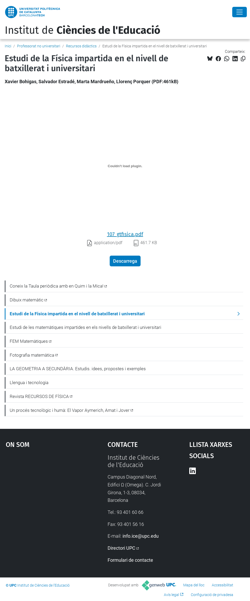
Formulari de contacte (130, 560)
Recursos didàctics (81, 46)
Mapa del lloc (193, 585)
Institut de (82, 30)
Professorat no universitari (38, 46)
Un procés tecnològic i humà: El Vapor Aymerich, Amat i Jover (70, 410)
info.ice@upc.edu (141, 536)
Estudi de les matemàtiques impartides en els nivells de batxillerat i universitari (85, 327)
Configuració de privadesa (212, 595)
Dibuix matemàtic (26, 299)
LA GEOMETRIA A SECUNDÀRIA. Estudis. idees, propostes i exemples (78, 368)
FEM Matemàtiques (29, 341)
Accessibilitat (222, 585)
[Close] (239, 12)
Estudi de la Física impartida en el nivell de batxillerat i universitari (77, 313)
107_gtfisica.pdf (125, 234)
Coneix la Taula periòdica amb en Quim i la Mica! (56, 286)
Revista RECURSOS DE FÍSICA (39, 396)
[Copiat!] (243, 59)
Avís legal (171, 595)
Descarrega (125, 261)
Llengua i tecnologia (29, 382)
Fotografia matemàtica (32, 355)
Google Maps (43, 493)
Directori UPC (121, 548)
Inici (8, 46)
